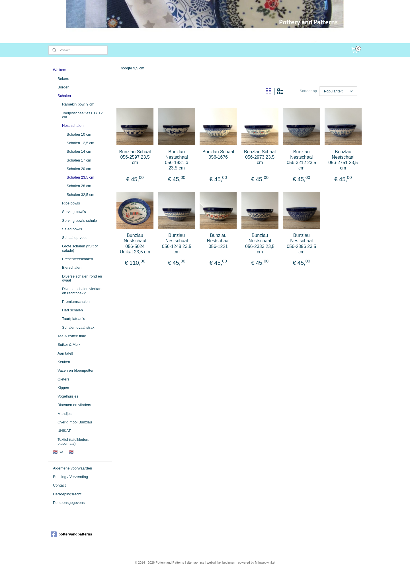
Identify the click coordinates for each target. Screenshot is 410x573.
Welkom (59, 70)
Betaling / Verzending (70, 477)
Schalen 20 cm (79, 169)
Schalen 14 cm (79, 151)
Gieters (63, 379)
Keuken (64, 362)
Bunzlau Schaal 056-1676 (218, 154)
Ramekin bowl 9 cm (78, 104)
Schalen (64, 96)
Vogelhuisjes (68, 396)
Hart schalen (72, 310)
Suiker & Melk (69, 344)
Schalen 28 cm (79, 186)
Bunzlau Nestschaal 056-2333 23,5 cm (259, 243)
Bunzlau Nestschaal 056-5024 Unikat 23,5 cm (135, 243)
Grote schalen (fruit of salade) (80, 248)
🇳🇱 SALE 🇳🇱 (63, 452)
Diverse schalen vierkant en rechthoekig (82, 291)
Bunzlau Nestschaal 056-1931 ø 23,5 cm (176, 160)
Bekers (63, 78)
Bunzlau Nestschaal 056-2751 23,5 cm (343, 160)
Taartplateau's (73, 319)
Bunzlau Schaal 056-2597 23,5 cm (135, 157)
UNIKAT (64, 431)
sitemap (192, 562)
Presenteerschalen (77, 259)
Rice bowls (71, 203)
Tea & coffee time (72, 336)
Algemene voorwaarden (72, 468)
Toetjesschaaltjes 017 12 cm (82, 115)
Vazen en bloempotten (76, 370)
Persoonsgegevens (69, 502)
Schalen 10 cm (79, 134)
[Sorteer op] (338, 91)
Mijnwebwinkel (265, 562)
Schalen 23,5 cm (80, 177)
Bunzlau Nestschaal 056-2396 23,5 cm (301, 243)
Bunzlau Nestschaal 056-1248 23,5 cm (176, 243)
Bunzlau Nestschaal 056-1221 (218, 241)
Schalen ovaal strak (78, 327)
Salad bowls (72, 229)
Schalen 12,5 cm (80, 143)
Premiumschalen (76, 301)
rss (202, 562)
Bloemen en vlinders (74, 405)
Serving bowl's (74, 212)
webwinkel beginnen (221, 562)
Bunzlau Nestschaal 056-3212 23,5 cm (301, 160)
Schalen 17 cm (79, 160)
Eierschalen (71, 267)
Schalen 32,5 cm (80, 195)
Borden (63, 87)
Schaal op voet (74, 237)
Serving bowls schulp (79, 220)
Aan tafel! (65, 353)
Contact (59, 485)
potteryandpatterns (71, 534)
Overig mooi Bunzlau (75, 422)
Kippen (63, 388)
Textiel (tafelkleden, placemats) (73, 441)
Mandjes (64, 413)
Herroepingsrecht (67, 494)
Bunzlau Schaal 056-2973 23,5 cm (260, 157)
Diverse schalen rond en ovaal (82, 278)
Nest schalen (72, 125)
